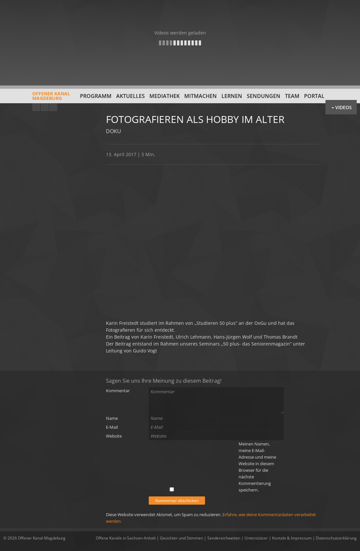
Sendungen (263, 96)
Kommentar (118, 391)
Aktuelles (130, 96)
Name (112, 418)
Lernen (231, 96)
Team (292, 96)
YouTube (36, 107)
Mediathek (164, 96)
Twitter (53, 107)
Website (114, 436)
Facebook (45, 107)
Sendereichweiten (223, 538)
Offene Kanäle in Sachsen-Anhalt (126, 538)
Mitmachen (200, 96)
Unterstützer (256, 538)
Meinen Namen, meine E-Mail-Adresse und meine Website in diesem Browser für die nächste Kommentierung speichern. (257, 467)
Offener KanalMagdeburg (36, 98)
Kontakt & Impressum (292, 538)
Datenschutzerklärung (336, 538)
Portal (314, 96)
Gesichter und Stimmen (181, 538)
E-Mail (112, 427)
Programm (96, 96)
